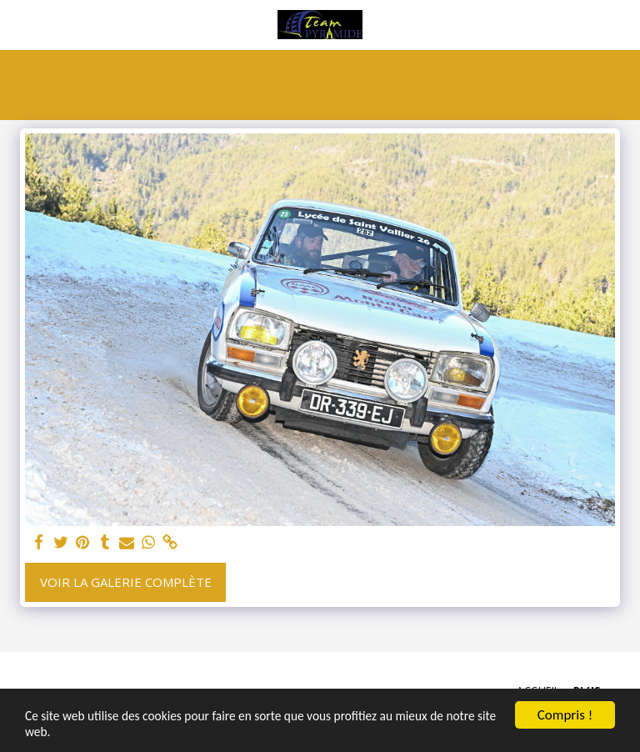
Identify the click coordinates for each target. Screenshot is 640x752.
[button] (18, 24)
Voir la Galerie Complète (126, 582)
